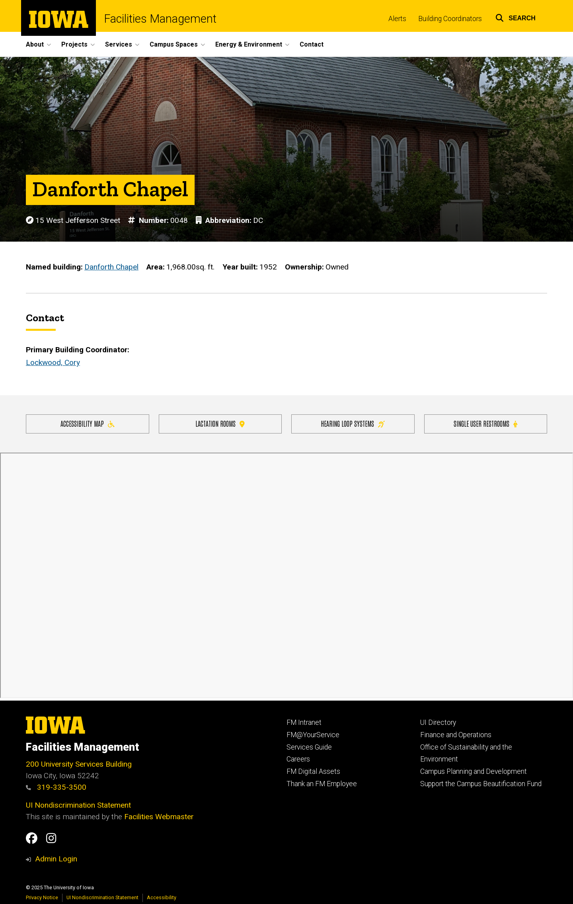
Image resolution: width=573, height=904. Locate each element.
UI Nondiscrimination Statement (78, 805)
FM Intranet (304, 722)
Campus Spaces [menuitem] (174, 44)
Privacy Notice (42, 897)
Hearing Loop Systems (353, 423)
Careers (298, 759)
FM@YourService (312, 735)
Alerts (397, 19)
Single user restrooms (485, 423)
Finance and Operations (455, 735)
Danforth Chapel (111, 267)
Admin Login (56, 858)
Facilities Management (160, 19)
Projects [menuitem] (74, 44)
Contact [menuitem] (312, 44)
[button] (515, 17)
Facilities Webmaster (159, 816)
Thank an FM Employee (321, 784)
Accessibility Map (87, 423)
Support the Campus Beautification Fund (481, 784)
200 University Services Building (79, 764)
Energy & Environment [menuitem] (248, 44)
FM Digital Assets (313, 771)
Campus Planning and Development (473, 771)
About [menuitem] (35, 44)
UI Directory (438, 722)
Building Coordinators (450, 19)
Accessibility (161, 897)
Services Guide (309, 747)
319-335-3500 (56, 787)
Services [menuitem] (118, 44)
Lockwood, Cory (53, 362)
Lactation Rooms (220, 423)
